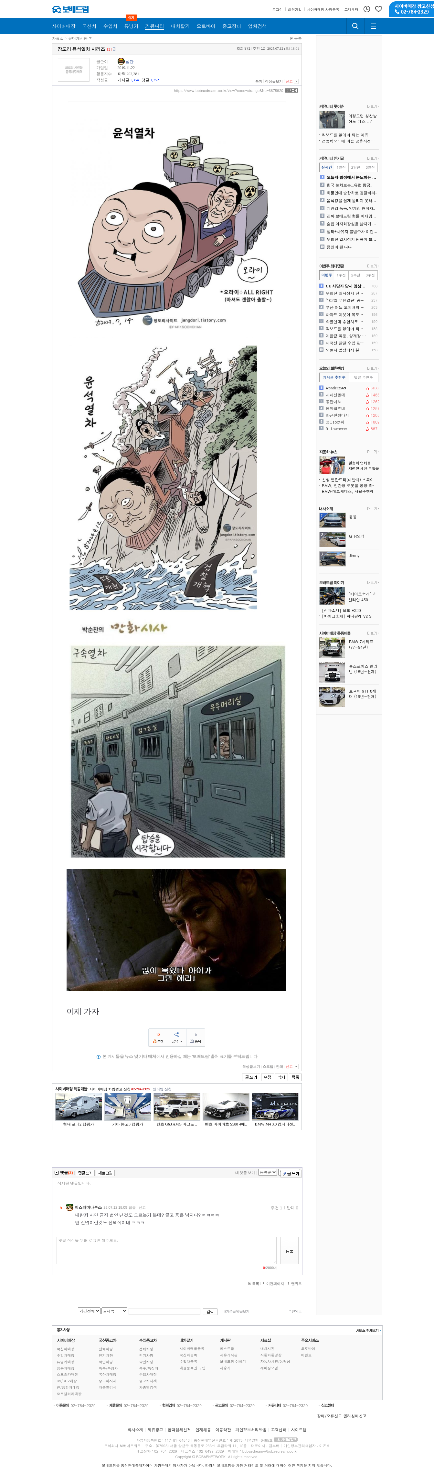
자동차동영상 (271, 1355)
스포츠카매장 (67, 1374)
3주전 (370, 275)
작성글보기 (274, 81)
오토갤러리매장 (69, 1393)
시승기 (225, 1368)
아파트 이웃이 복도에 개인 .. (346, 314)
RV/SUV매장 (67, 1380)
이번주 (327, 275)
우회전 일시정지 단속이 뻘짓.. (352, 239)
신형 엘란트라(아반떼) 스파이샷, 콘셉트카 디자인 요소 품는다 (350, 479)
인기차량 (106, 1355)
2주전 (355, 275)
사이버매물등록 (192, 1348)
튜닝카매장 (66, 1361)
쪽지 (258, 81)
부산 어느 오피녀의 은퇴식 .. (346, 307)
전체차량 (106, 1348)
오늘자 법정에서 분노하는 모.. (352, 177)
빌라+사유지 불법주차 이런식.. (352, 231)
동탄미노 (348, 401)
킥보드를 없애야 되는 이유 (345, 134)
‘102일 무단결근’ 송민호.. (346, 300)
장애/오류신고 (329, 1415)
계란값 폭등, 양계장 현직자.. (351, 208)
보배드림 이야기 (233, 1361)
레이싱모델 (269, 1368)
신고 (289, 81)
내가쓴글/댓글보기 (236, 1311)
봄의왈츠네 (348, 408)
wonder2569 (348, 388)
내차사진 (267, 1348)
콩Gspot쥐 (348, 422)
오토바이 (308, 1348)
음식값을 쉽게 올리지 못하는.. (352, 200)
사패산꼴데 (348, 394)
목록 (298, 38)
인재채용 (203, 1429)
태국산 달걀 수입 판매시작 (346, 342)
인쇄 (279, 1066)
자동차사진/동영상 (275, 1361)
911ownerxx (348, 428)
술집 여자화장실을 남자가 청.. (352, 224)
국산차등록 (188, 1355)
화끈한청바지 (348, 415)
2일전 (355, 167)
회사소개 (135, 1429)
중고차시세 (108, 1380)
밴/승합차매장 (68, 1387)
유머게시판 (78, 38)
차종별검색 (108, 1387)
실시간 (327, 167)
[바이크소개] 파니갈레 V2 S (347, 616)
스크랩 (268, 1066)
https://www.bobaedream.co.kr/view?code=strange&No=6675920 (228, 90)
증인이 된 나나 (339, 247)
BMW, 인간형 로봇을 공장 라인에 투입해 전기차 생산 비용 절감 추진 (350, 485)
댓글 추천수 (363, 377)
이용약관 (223, 1429)
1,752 (154, 80)
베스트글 (227, 1348)
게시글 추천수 (334, 377)
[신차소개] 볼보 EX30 (341, 610)
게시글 (123, 80)
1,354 (134, 80)
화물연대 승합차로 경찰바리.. (352, 193)
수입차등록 (188, 1361)
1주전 (341, 275)
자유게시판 (229, 1355)
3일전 (370, 167)
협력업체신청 (179, 1429)
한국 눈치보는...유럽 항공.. (349, 185)
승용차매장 (66, 1368)
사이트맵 (299, 1429)
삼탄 (129, 61)
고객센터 (279, 1429)
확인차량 (106, 1361)
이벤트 (306, 1355)
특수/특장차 (108, 1368)
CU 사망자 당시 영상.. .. (346, 286)
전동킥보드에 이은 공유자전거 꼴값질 (350, 141)
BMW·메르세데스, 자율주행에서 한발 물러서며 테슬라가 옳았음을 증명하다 (350, 491)
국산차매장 (66, 1348)
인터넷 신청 (162, 1089)
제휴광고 (155, 1429)
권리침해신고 (354, 1415)
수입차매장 (66, 1355)
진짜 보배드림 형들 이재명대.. (352, 216)
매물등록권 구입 (193, 1368)
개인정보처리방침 (251, 1429)
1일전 (341, 167)
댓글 (145, 80)
